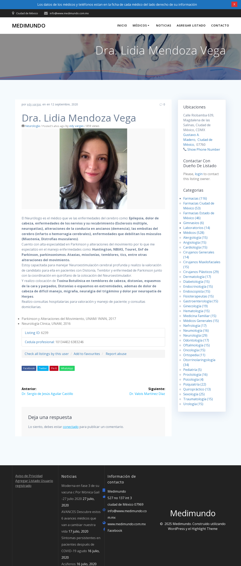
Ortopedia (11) (194, 355)
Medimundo (29, 25)
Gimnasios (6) (193, 223)
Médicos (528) (193, 232)
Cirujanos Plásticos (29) (201, 272)
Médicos (140, 25)
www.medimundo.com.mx (127, 524)
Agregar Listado (191, 25)
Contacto (220, 25)
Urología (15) (193, 404)
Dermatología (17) (197, 276)
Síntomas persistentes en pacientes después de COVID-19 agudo (80, 544)
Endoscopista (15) (196, 291)
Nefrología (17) (195, 325)
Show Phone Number (203, 149)
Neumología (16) (196, 330)
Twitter (43, 368)
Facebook (29, 368)
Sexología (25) (194, 394)
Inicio (122, 25)
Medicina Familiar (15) (199, 316)
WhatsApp (67, 368)
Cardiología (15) (195, 247)
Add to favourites (87, 354)
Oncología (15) (194, 350)
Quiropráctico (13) (197, 389)
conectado (71, 426)
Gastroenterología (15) (200, 301)
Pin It (54, 368)
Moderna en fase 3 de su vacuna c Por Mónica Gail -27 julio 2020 (80, 492)
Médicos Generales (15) (201, 320)
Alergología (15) (195, 237)
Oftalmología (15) (196, 345)
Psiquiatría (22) (194, 384)
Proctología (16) (195, 374)
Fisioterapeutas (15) (198, 296)
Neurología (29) (195, 335)
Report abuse (116, 354)
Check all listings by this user (47, 354)
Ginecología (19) (195, 306)
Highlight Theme (205, 528)
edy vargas (34, 104)
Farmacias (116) (195, 198)
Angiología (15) (194, 242)
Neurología (32, 126)
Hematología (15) (196, 311)
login (199, 174)
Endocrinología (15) (198, 286)
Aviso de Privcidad (28, 476)
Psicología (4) (193, 379)
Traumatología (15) (198, 399)
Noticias (163, 25)
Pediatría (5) (192, 369)
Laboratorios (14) (196, 228)
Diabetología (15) (196, 281)
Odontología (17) (196, 340)
